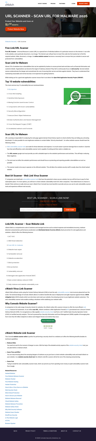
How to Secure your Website (13, 395)
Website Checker (10, 379)
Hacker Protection (10, 384)
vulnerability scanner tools (30, 179)
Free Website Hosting (11, 381)
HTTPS (7, 420)
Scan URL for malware (15, 245)
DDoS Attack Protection (12, 393)
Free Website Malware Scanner (14, 376)
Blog (15, 431)
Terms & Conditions (50, 431)
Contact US (77, 431)
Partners (62, 3)
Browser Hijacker (10, 423)
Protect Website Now (16, 29)
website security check (47, 312)
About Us (64, 431)
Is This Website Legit (11, 418)
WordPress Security (11, 415)
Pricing (53, 3)
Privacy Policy (30, 431)
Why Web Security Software (13, 409)
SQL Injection (12, 89)
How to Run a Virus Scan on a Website (16, 387)
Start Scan (70, 210)
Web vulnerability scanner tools (16, 146)
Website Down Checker (12, 412)
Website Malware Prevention (14, 404)
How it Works (42, 3)
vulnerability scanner (63, 292)
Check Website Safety (11, 401)
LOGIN (73, 3)
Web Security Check (11, 390)
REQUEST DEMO (83, 3)
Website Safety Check (11, 407)
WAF (67, 309)
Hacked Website (10, 373)
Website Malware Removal (13, 398)
